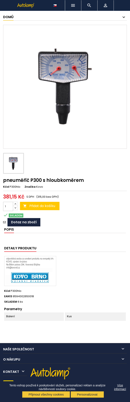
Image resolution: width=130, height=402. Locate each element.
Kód (6, 187)
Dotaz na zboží (24, 222)
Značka (30, 187)
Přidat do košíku (39, 205)
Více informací (120, 387)
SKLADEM (10, 302)
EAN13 (8, 296)
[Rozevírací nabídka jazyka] (55, 4)
